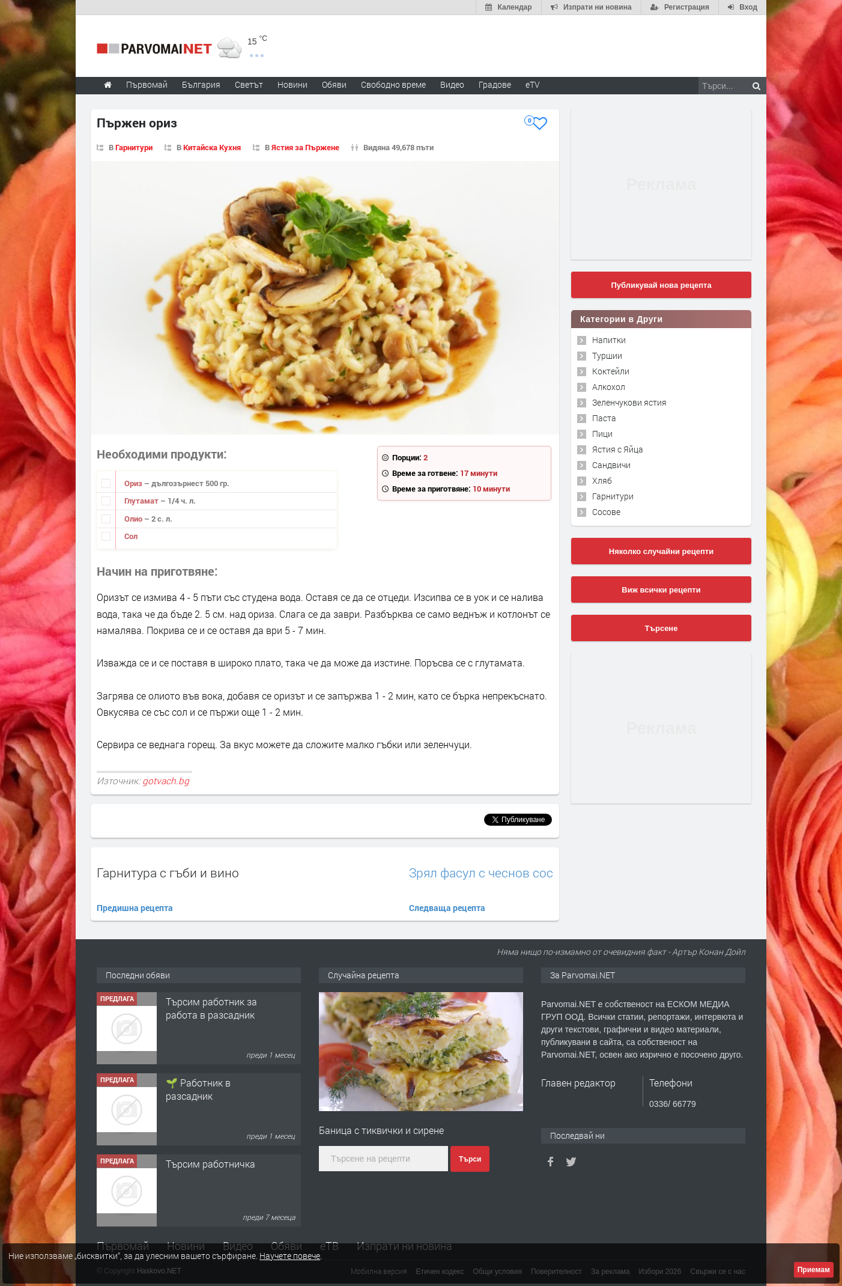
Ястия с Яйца (617, 449)
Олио (134, 518)
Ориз (134, 483)
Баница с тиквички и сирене (381, 1130)
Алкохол (608, 386)
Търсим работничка (210, 1163)
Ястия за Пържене (305, 147)
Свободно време (393, 84)
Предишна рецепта (135, 907)
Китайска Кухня (212, 147)
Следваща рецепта (447, 907)
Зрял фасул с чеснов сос (481, 872)
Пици (602, 433)
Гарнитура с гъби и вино (168, 872)
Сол (131, 536)
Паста (604, 418)
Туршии (607, 355)
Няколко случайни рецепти (661, 551)
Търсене (661, 628)
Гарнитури (134, 147)
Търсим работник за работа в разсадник (211, 1008)
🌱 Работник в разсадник (198, 1089)
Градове (495, 84)
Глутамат (142, 500)
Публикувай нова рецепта (661, 285)
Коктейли (610, 371)
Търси (470, 1159)
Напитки (609, 340)
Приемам (814, 1270)
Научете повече (289, 1255)
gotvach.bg (165, 781)
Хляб (602, 480)
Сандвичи (611, 465)
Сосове (606, 511)
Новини (292, 84)
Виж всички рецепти (661, 589)
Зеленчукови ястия (629, 402)
